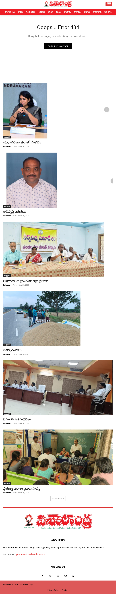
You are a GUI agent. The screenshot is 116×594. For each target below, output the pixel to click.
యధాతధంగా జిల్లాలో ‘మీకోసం (22, 142)
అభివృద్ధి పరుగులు (14, 211)
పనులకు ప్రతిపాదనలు (17, 419)
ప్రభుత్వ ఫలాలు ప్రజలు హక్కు (21, 488)
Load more (58, 498)
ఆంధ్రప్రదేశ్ (7, 137)
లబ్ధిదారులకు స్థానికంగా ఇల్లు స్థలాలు (25, 281)
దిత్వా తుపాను (12, 350)
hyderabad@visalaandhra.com (30, 554)
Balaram (7, 146)
